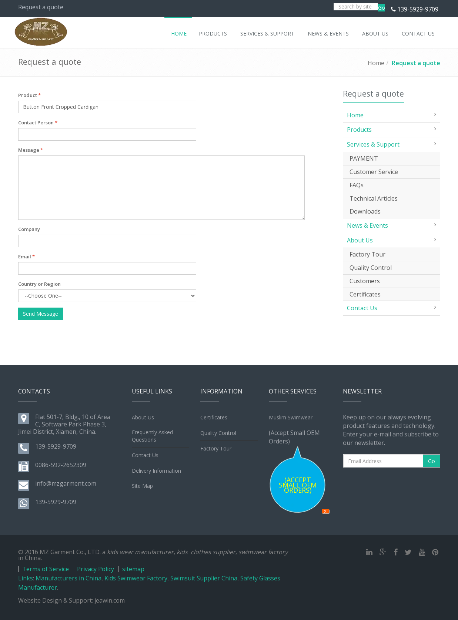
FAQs (357, 185)
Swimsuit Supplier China (203, 578)
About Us (360, 240)
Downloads (365, 211)
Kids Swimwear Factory (135, 578)
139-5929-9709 (417, 9)
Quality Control (371, 268)
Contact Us (362, 308)
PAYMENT (364, 158)
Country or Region (39, 284)
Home (376, 63)
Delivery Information (156, 470)
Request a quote (416, 63)
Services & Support (373, 144)
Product (29, 95)
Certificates (365, 294)
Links (25, 578)
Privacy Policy (95, 569)
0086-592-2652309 (60, 465)
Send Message (40, 313)
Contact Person (37, 122)
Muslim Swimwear (290, 417)
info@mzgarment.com (65, 483)
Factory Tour (367, 254)
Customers (365, 281)
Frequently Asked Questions (152, 436)
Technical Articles (374, 198)
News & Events (367, 225)
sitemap (133, 569)
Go (381, 7)
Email (26, 256)
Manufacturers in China (68, 578)
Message (30, 150)
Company (29, 229)
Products (359, 129)
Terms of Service (45, 569)
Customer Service (374, 172)
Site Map (142, 485)
